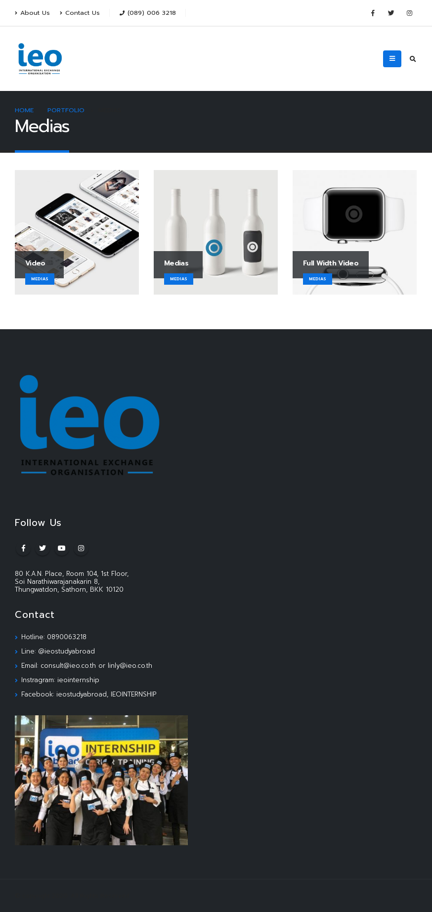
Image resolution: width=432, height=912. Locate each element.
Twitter (42, 548)
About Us (32, 12)
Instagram (81, 548)
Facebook (23, 548)
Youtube (61, 548)
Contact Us (80, 12)
